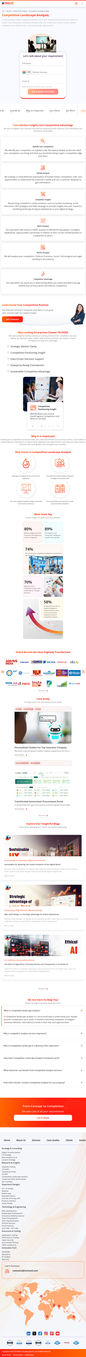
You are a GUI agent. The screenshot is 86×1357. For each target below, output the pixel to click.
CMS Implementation (10, 1221)
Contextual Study (9, 1172)
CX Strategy (6, 1155)
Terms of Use (6, 1355)
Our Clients (64, 110)
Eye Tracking (7, 1181)
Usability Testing (8, 1167)
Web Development (9, 1211)
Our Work (79, 110)
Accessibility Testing (10, 1242)
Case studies (53, 1140)
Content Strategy (8, 1160)
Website (5, 1191)
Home (7, 1140)
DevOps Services (8, 1223)
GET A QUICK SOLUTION (43, 91)
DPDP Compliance (9, 1245)
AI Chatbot (6, 1257)
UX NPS (5, 1174)
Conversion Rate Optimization (14, 1179)
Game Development (10, 1218)
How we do (24, 110)
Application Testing (9, 1235)
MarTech (5, 1259)
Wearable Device (8, 1196)
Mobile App (6, 1193)
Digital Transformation (11, 1152)
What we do (7, 110)
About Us (21, 1140)
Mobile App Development (12, 1213)
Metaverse (6, 1254)
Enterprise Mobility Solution (13, 1216)
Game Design (7, 1203)
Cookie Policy (29, 1355)
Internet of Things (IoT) (11, 1198)
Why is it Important (44, 110)
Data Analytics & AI (9, 1157)
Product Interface (9, 1201)
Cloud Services (8, 1226)
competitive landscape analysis (39, 11)
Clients (69, 1140)
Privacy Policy (17, 1355)
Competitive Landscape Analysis (15, 1177)
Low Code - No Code (10, 1228)
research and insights (20, 11)
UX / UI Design (7, 1188)
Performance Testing (10, 1237)
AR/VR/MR (6, 1252)
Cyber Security (8, 1240)
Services (8, 11)
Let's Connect (12, 319)
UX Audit (5, 1169)
